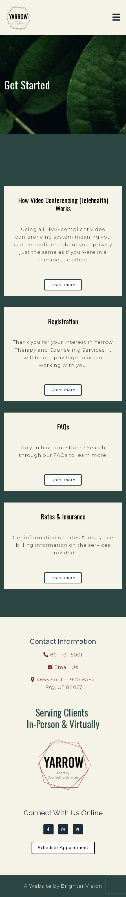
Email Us (66, 667)
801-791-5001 (66, 655)
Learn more (63, 285)
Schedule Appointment (63, 848)
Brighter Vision (81, 886)
